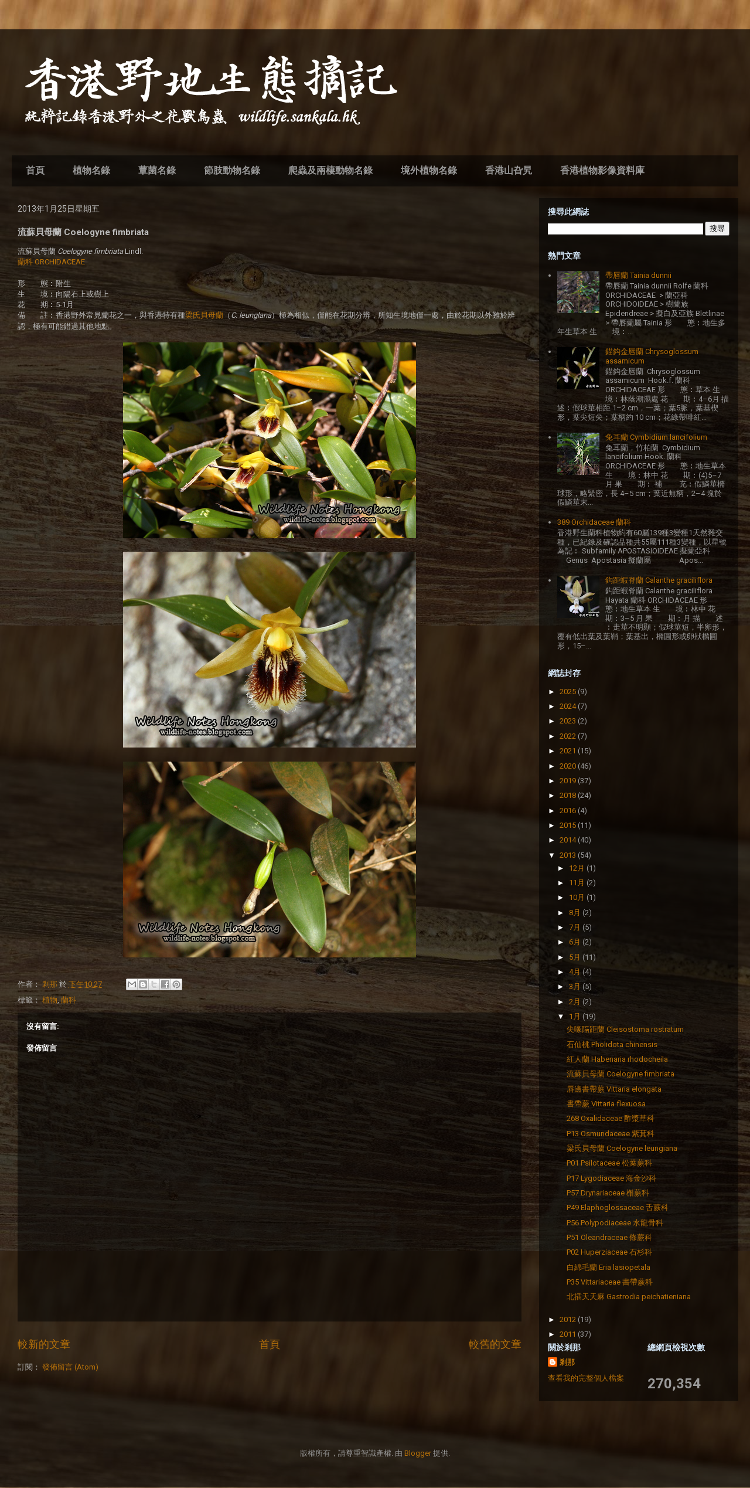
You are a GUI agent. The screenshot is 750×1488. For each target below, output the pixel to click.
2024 (569, 706)
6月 (575, 941)
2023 (569, 720)
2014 (569, 839)
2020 (569, 766)
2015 (569, 825)
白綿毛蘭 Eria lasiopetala (608, 1267)
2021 (569, 750)
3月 (575, 986)
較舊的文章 (495, 1344)
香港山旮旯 (508, 170)
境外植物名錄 (429, 170)
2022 (569, 736)
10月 (578, 897)
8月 (575, 912)
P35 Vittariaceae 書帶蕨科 (610, 1282)
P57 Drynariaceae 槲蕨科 (608, 1192)
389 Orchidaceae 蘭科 (594, 522)
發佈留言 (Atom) (70, 1367)
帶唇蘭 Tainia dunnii (638, 275)
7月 (575, 927)
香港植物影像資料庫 (602, 170)
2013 (569, 855)
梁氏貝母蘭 (204, 315)
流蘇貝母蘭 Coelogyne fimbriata (620, 1073)
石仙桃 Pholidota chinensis (612, 1044)
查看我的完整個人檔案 (586, 1378)
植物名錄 (91, 170)
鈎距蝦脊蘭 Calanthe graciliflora (658, 580)
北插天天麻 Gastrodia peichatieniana (629, 1296)
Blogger (417, 1453)
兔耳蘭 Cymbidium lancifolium (656, 437)
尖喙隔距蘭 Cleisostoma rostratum (625, 1029)
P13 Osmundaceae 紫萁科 (610, 1133)
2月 (575, 1001)
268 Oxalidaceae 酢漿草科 (610, 1118)
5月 (575, 957)
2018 (569, 795)
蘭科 (68, 1000)
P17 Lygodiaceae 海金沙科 (611, 1178)
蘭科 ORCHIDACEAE (51, 261)
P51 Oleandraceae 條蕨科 (609, 1237)
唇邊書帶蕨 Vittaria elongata (614, 1089)
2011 (569, 1334)
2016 (569, 810)
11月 (578, 882)
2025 (569, 691)
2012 (569, 1319)
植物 (49, 1000)
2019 (569, 780)
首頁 (35, 170)
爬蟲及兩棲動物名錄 (330, 170)
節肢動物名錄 (232, 170)
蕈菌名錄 (157, 170)
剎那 (567, 1362)
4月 (575, 971)
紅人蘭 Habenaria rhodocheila (617, 1059)
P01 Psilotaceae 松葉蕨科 (609, 1163)
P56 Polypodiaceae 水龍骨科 (615, 1222)
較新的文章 (44, 1344)
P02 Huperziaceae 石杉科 (609, 1252)
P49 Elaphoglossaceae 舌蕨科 (618, 1207)
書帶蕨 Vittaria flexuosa (606, 1103)
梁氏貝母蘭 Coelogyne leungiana (622, 1148)
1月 (575, 1016)
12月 (578, 868)
